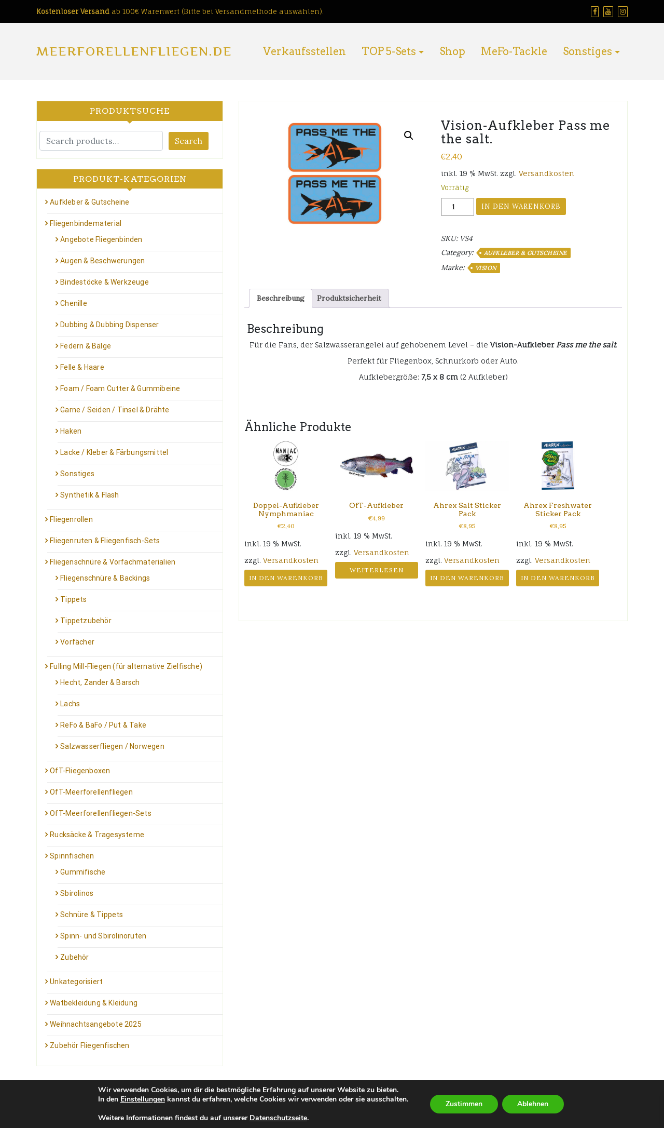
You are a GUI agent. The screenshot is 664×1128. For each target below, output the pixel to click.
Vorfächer (77, 642)
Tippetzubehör (86, 620)
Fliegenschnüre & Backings (105, 578)
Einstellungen (142, 1099)
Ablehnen (533, 1104)
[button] (408, 135)
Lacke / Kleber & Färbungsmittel (114, 452)
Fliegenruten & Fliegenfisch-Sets (105, 540)
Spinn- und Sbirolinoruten (103, 936)
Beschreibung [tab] (281, 298)
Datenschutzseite (278, 1118)
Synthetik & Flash (89, 495)
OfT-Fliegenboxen (80, 771)
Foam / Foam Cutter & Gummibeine (120, 388)
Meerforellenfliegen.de (134, 51)
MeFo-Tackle (514, 51)
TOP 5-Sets (389, 51)
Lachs (70, 704)
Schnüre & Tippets (91, 914)
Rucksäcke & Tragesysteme (97, 834)
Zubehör (74, 957)
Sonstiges (587, 51)
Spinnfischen (72, 856)
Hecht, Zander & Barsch (100, 682)
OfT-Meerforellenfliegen (91, 792)
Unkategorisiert (76, 981)
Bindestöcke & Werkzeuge (104, 282)
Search (188, 141)
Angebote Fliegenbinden (101, 239)
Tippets (73, 599)
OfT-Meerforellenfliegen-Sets (100, 813)
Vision (485, 268)
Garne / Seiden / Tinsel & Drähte (114, 410)
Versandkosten (546, 173)
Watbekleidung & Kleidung (93, 1003)
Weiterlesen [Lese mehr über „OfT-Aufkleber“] (377, 570)
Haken (70, 431)
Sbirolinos (76, 893)
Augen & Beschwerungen (102, 261)
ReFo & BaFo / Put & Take (103, 725)
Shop (452, 51)
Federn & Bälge (85, 346)
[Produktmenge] (457, 207)
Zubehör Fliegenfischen (89, 1045)
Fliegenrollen (71, 519)
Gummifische (82, 872)
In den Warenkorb (521, 206)
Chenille (73, 303)
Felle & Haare (82, 367)
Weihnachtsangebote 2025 (96, 1024)
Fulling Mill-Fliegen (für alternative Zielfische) (126, 666)
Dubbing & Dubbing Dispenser (109, 324)
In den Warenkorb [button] (286, 578)
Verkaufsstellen (304, 51)
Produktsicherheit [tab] (349, 298)
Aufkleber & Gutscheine (525, 253)
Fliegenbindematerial (85, 223)
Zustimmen (464, 1104)
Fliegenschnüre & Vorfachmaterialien (112, 562)
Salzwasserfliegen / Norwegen (112, 746)
